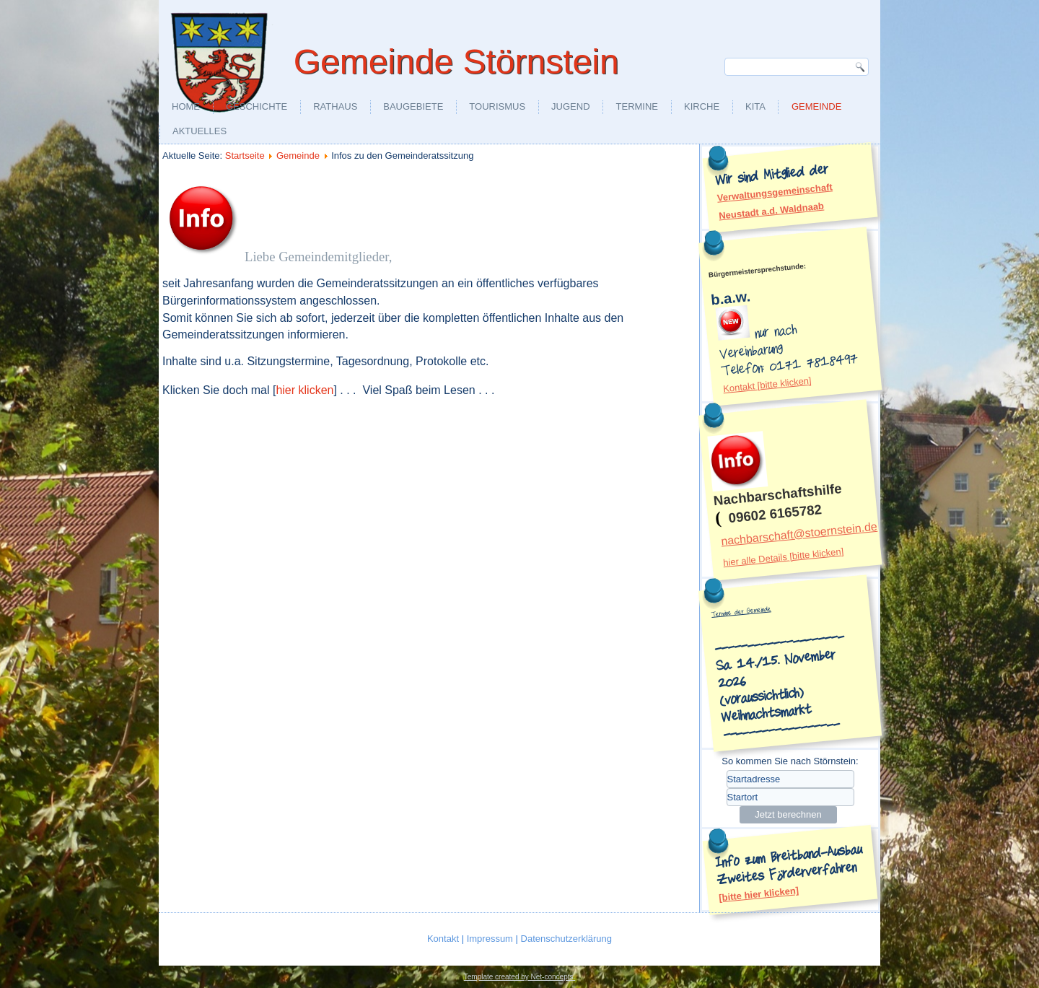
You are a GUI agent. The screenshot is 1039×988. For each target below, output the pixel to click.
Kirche (701, 106)
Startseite (245, 155)
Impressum (491, 938)
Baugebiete (413, 106)
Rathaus (335, 106)
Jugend (570, 106)
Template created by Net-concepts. (520, 977)
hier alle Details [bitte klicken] (783, 557)
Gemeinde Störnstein (456, 62)
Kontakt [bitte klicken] (767, 384)
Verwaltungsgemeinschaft (774, 192)
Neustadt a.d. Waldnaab (772, 210)
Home (186, 106)
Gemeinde (816, 106)
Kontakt (444, 938)
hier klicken (304, 390)
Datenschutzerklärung (566, 938)
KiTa (755, 106)
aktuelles (199, 131)
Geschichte (256, 106)
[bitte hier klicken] (759, 894)
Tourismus (497, 106)
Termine (637, 106)
